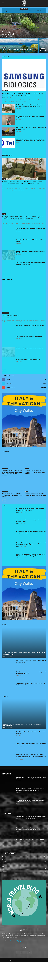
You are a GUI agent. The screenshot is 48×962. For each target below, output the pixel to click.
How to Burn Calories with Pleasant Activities (28, 359)
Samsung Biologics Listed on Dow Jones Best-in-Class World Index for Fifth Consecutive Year (22, 94)
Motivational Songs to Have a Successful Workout (29, 348)
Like (45, 379)
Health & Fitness (5, 312)
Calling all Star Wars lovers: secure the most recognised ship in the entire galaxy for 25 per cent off (22, 218)
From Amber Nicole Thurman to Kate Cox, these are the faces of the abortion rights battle (35, 472)
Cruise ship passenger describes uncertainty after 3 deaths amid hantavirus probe (24, 653)
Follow (44, 383)
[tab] (24, 768)
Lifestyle (4, 29)
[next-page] (5, 150)
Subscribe (43, 387)
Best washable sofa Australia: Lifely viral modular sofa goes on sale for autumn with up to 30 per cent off (22, 183)
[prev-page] (3, 150)
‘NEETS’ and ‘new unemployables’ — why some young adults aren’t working (22, 724)
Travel (3, 47)
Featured (43, 48)
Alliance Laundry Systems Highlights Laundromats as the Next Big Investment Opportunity (12, 495)
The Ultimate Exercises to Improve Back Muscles (29, 336)
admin (3, 97)
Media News (4, 90)
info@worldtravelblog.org (14, 941)
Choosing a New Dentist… (11, 316)
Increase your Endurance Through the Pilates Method (30, 325)
